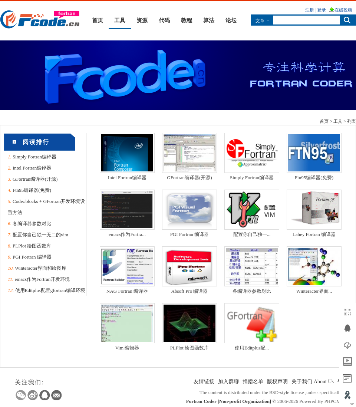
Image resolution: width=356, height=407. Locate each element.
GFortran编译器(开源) (35, 179)
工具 (119, 20)
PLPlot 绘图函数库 (32, 246)
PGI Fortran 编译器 (32, 257)
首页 (97, 20)
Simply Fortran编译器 (34, 157)
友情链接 (204, 381)
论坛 (231, 20)
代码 (164, 20)
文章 (260, 20)
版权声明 (277, 381)
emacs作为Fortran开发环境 (42, 279)
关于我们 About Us (312, 381)
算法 (208, 20)
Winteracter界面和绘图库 (40, 268)
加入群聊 (228, 381)
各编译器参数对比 (32, 223)
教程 (186, 20)
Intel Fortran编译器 (32, 168)
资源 (142, 20)
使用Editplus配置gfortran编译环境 (50, 290)
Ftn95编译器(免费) (32, 190)
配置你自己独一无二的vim (40, 234)
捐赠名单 (253, 381)
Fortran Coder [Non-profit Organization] (228, 401)
